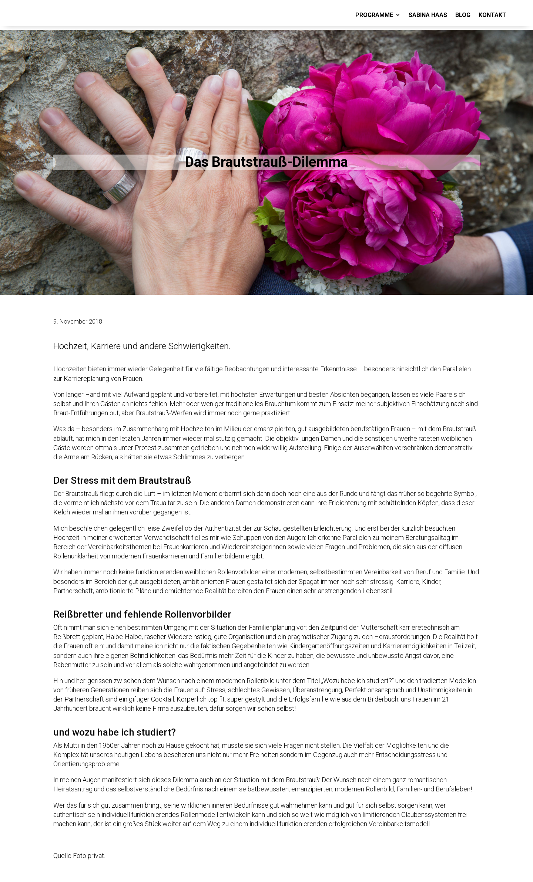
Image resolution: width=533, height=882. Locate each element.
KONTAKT (492, 14)
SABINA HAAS (428, 14)
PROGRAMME (374, 14)
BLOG (462, 14)
